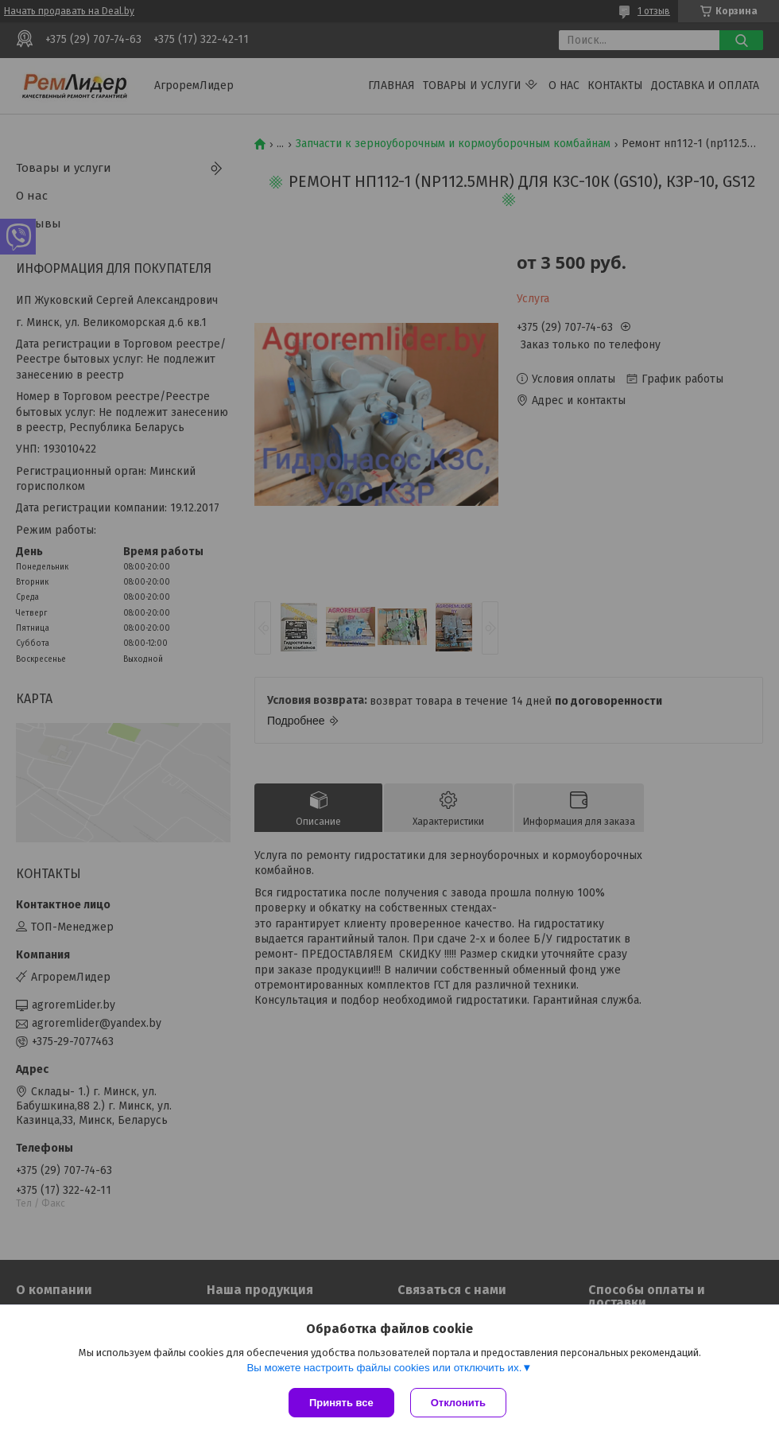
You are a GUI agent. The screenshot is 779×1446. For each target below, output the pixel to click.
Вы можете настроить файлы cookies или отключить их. (383, 1368)
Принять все (341, 1403)
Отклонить (458, 1403)
